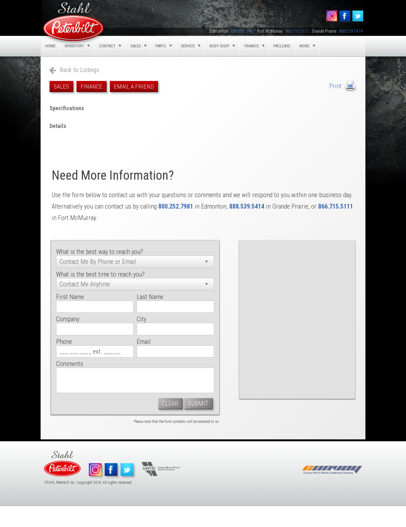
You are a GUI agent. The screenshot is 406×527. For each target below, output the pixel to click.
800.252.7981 (175, 206)
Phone (64, 341)
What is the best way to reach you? (99, 252)
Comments (69, 364)
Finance (91, 86)
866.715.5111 (335, 206)
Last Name (150, 297)
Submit (198, 403)
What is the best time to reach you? (100, 274)
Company (67, 319)
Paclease (281, 45)
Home (50, 45)
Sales (61, 86)
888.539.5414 (246, 206)
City (141, 319)
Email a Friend (134, 86)
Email (144, 341)
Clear (170, 403)
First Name (70, 297)
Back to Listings (79, 70)
